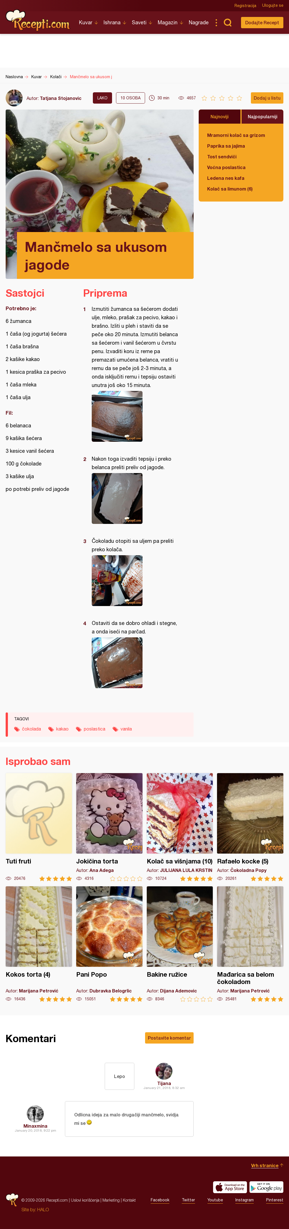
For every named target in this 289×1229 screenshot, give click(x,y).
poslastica (94, 728)
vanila (126, 728)
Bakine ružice (180, 944)
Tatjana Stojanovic (61, 98)
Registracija (245, 5)
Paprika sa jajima (226, 145)
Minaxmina (35, 1126)
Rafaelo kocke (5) (250, 827)
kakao (62, 728)
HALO (43, 1209)
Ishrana (112, 22)
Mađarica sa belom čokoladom (250, 944)
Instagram (244, 1200)
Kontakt (129, 1200)
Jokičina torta (109, 827)
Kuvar (85, 22)
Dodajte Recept (262, 22)
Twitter (188, 1200)
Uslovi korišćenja (85, 1200)
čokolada (31, 728)
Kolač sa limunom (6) (230, 188)
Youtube (215, 1200)
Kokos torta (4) (39, 944)
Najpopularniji (262, 116)
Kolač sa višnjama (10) (180, 827)
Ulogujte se (272, 5)
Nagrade (199, 22)
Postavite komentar (169, 1037)
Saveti (139, 22)
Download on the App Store (230, 1187)
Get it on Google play (266, 1187)
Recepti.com (38, 20)
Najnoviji (220, 116)
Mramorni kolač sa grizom (236, 135)
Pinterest (274, 1200)
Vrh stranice (265, 1165)
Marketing (111, 1200)
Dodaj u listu (267, 97)
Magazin (168, 22)
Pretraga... (227, 23)
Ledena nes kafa (225, 178)
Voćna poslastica (226, 167)
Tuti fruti (39, 827)
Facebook (160, 1200)
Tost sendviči (222, 156)
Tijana (164, 1083)
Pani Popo (109, 944)
